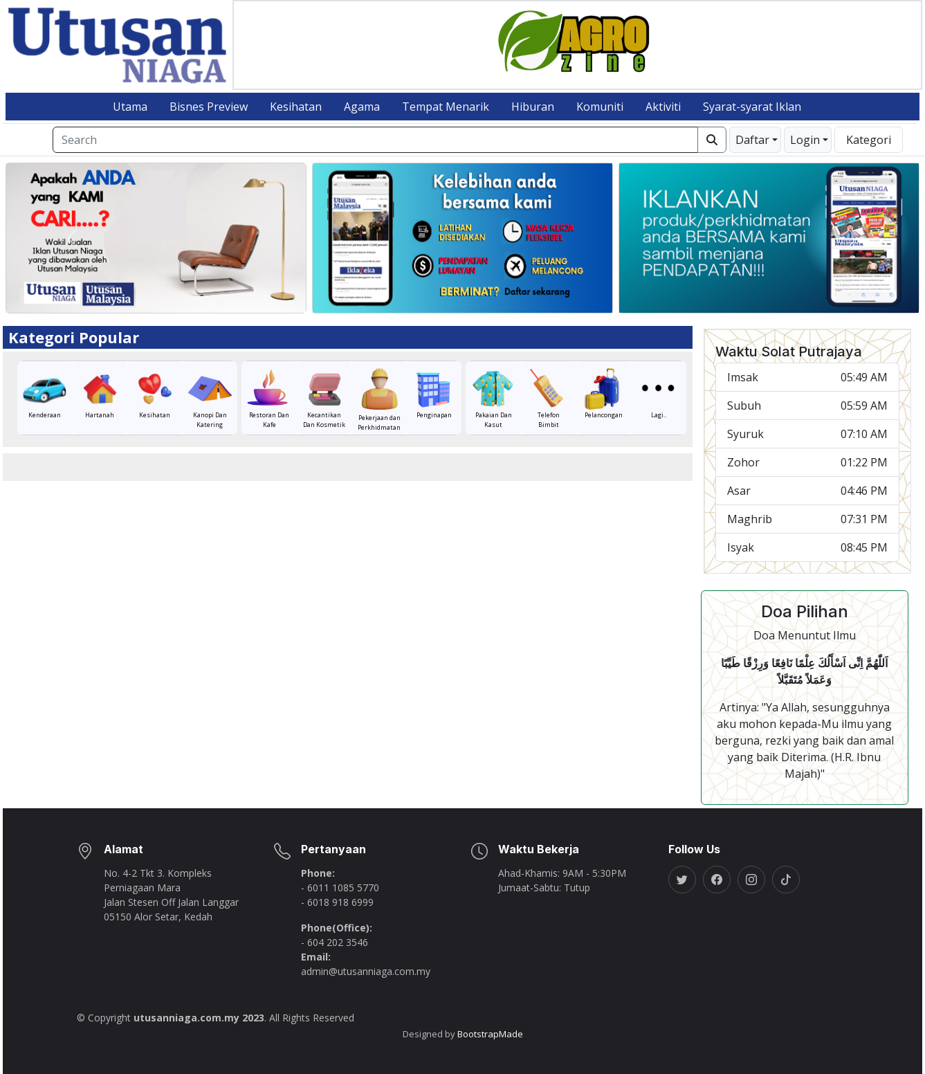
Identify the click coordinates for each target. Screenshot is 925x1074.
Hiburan (532, 106)
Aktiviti (663, 106)
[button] (755, 140)
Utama (130, 106)
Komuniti (599, 106)
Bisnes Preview (209, 106)
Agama (362, 106)
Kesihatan (296, 106)
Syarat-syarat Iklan (752, 106)
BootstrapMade (490, 1034)
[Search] (375, 140)
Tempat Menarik (445, 106)
